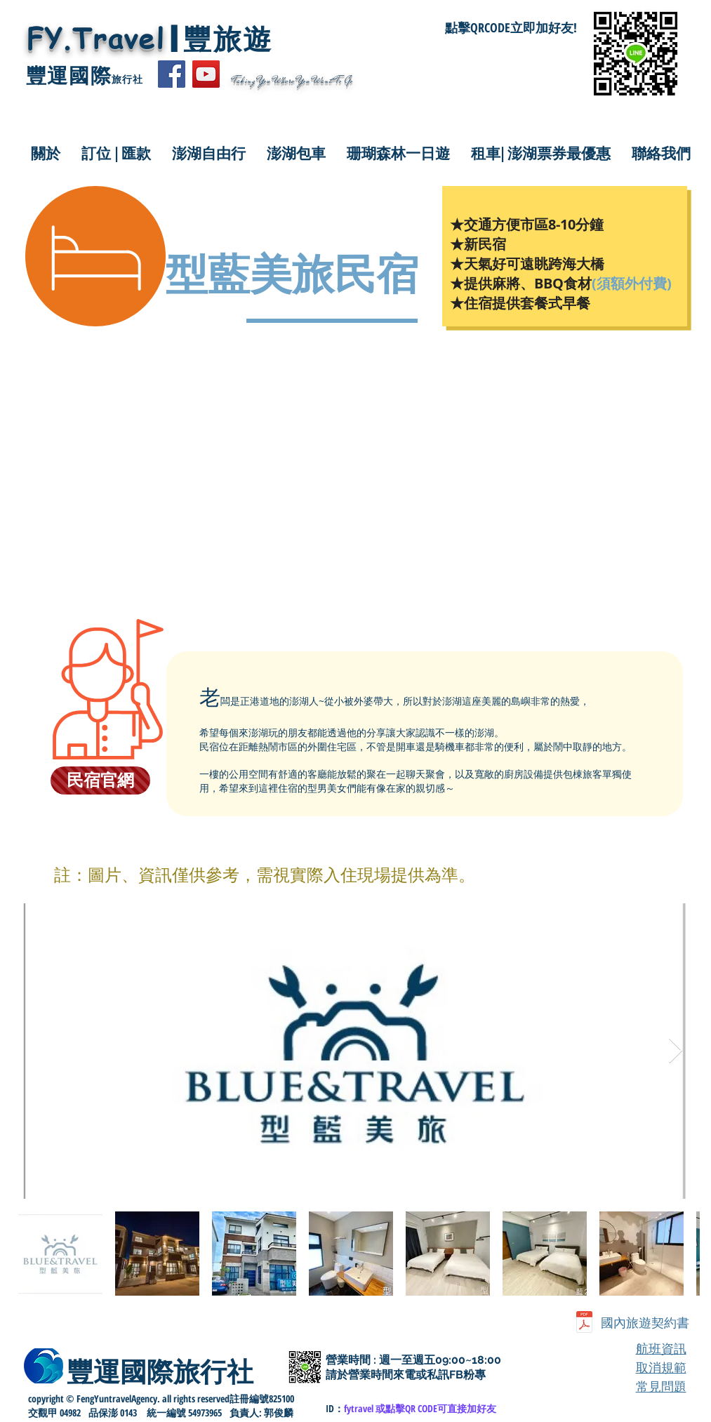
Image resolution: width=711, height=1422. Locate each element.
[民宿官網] (100, 780)
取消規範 (661, 1367)
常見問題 (661, 1386)
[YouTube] (206, 74)
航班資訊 (661, 1348)
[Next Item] (675, 1051)
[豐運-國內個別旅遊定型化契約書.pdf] (584, 1323)
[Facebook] (171, 74)
